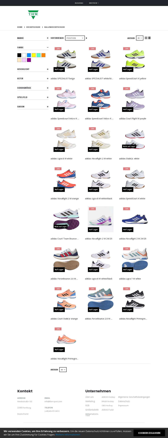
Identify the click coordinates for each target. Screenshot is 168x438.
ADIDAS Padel (108, 411)
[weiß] (24, 55)
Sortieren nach (57, 38)
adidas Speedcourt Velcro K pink (65, 118)
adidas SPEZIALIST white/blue (99, 78)
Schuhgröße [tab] (33, 88)
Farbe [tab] (33, 47)
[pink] (24, 60)
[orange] (43, 55)
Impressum (123, 407)
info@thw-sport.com (53, 403)
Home (19, 27)
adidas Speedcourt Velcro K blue (99, 118)
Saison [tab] (33, 107)
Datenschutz (124, 402)
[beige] (19, 60)
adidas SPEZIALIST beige (63, 78)
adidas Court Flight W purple (132, 118)
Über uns (89, 398)
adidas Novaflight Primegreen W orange (65, 359)
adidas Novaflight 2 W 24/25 (99, 239)
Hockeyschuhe (33, 27)
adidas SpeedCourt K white (132, 198)
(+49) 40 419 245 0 (52, 412)
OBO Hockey (107, 407)
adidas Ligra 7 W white (130, 279)
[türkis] (39, 55)
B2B (87, 407)
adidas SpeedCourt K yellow (132, 78)
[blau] (29, 55)
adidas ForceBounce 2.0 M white (65, 279)
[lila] (29, 60)
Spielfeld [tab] (33, 97)
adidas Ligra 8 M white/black (99, 198)
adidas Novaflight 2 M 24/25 (133, 239)
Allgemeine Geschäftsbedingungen (134, 398)
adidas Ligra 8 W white (62, 158)
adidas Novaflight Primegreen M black (133, 319)
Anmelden (79, 3)
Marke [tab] (33, 38)
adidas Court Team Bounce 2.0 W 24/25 (65, 239)
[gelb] (34, 55)
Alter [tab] (33, 78)
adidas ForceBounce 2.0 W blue (99, 319)
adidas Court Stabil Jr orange (64, 319)
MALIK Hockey (108, 402)
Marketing (90, 402)
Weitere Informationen (67, 434)
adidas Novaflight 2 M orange (65, 198)
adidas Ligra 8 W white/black (99, 279)
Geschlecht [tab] (33, 69)
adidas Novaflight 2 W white (98, 158)
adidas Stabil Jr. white (129, 158)
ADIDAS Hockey (108, 398)
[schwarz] (19, 55)
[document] (84, 432)
